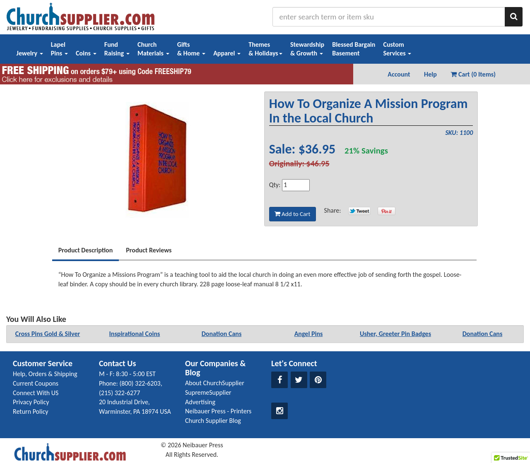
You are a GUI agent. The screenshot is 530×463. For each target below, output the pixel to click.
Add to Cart (293, 214)
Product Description (85, 250)
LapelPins (59, 49)
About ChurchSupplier (214, 383)
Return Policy (30, 411)
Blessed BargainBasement (353, 49)
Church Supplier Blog (213, 421)
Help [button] (430, 74)
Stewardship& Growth (307, 49)
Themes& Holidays (265, 49)
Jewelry (30, 53)
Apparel (227, 53)
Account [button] (399, 74)
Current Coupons (35, 383)
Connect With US (35, 393)
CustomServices (397, 49)
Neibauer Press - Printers (218, 411)
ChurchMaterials (153, 49)
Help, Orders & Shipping (45, 374)
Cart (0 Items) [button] (473, 74)
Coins (86, 53)
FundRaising (117, 49)
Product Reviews (148, 250)
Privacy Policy (31, 402)
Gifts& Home (191, 49)
